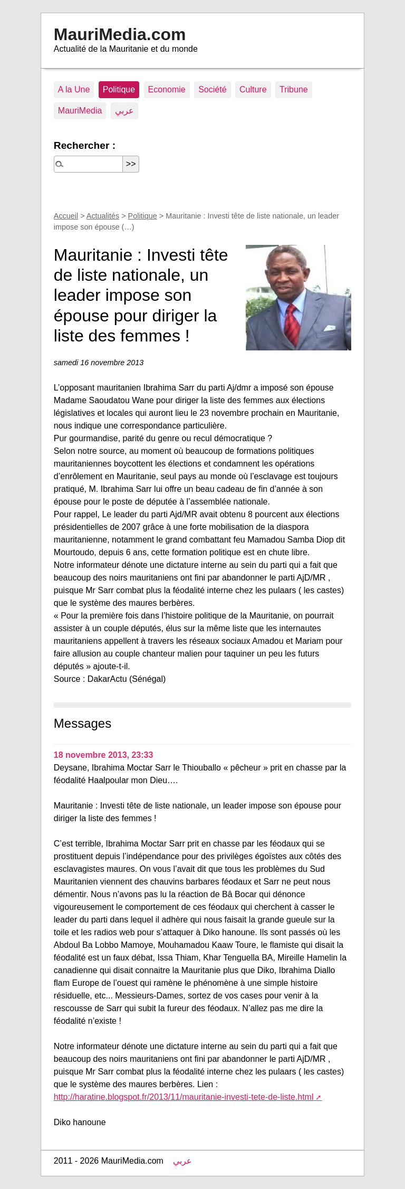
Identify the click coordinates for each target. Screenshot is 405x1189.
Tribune (293, 89)
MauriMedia (80, 110)
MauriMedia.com (120, 34)
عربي (124, 110)
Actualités (102, 216)
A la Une (74, 89)
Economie (167, 89)
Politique (119, 89)
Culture (253, 89)
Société (212, 89)
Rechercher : (84, 145)
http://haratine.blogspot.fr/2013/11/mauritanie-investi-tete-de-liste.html (184, 1096)
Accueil (66, 216)
